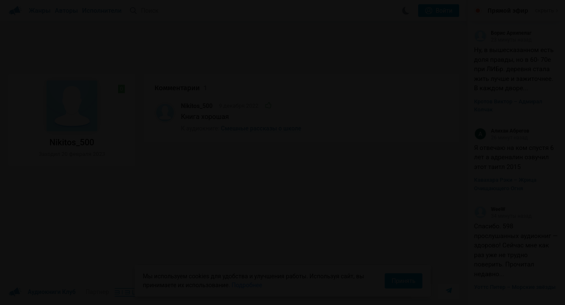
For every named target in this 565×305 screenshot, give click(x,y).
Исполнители (101, 10)
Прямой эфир (508, 10)
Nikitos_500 (197, 106)
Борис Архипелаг (503, 33)
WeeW (489, 209)
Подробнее (247, 285)
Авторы (66, 10)
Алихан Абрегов (501, 131)
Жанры (40, 10)
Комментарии (180, 87)
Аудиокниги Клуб (42, 292)
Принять (403, 280)
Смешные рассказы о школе (261, 128)
